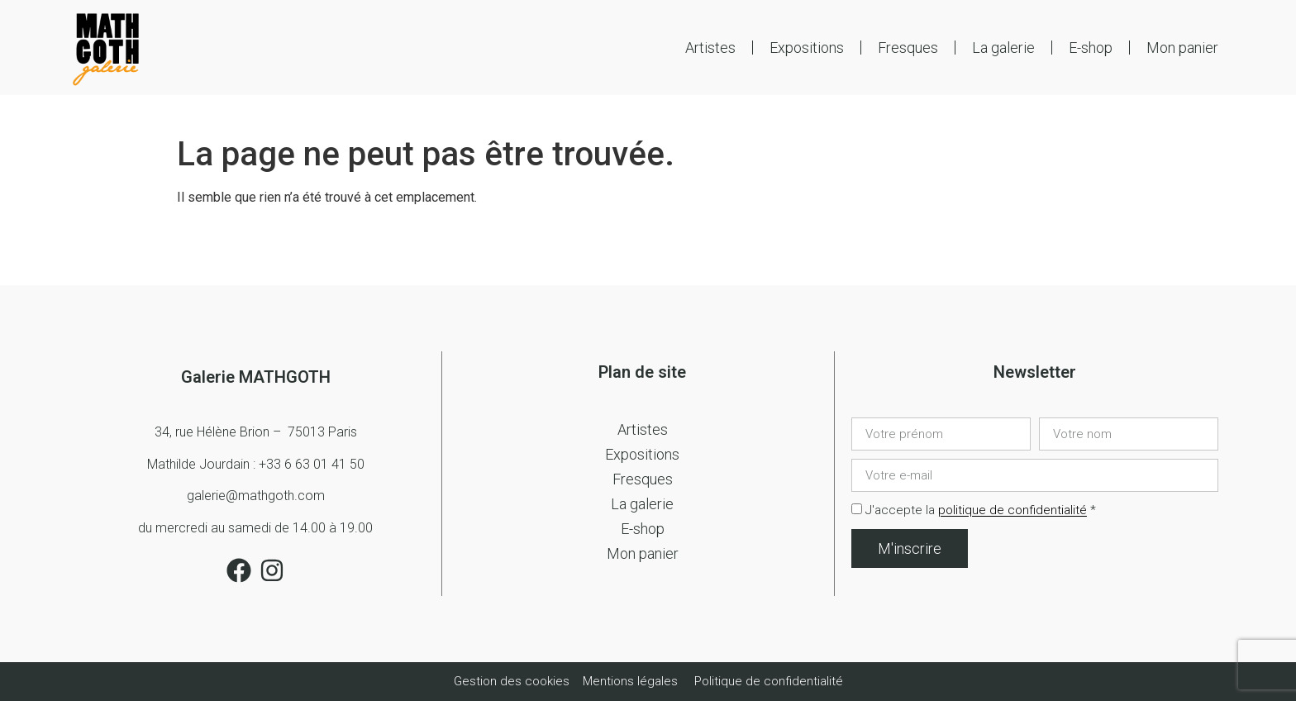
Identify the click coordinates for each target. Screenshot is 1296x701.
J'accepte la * (980, 510)
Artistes (710, 47)
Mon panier (1182, 47)
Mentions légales (630, 681)
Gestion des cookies (513, 681)
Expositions (807, 47)
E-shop (1091, 47)
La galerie (1003, 47)
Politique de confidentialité (768, 681)
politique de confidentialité (1012, 510)
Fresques (908, 47)
